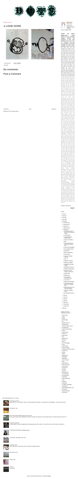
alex (71, 161)
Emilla (65, 110)
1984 (62, 95)
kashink (66, 49)
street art (71, 40)
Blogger (49, 476)
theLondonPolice (65, 375)
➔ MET (64, 241)
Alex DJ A (70, 22)
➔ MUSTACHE (66, 250)
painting (63, 40)
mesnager (63, 67)
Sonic (69, 150)
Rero (69, 86)
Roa (69, 145)
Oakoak (73, 138)
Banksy (63, 318)
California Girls (65, 324)
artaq (72, 164)
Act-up (73, 67)
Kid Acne (67, 63)
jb (74, 52)
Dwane (65, 109)
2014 (63, 214)
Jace (62, 63)
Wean (62, 159)
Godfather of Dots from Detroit (68, 349)
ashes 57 (73, 165)
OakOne (70, 138)
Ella (62, 110)
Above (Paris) (65, 315)
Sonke (74, 150)
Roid (71, 145)
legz (64, 184)
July (64, 295)
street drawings (71, 36)
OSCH (68, 138)
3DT (67, 95)
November (65, 224)
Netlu (67, 137)
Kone (64, 126)
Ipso (72, 119)
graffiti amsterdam (64, 176)
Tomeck (71, 155)
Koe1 (74, 124)
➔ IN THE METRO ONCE (68, 249)
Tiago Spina (68, 155)
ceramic (73, 169)
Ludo (74, 129)
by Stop (73, 89)
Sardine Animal (65, 366)
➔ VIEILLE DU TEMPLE (68, 239)
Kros (67, 126)
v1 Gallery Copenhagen (67, 384)
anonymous (63, 164)
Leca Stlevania (63, 127)
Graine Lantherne (68, 117)
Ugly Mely (64, 381)
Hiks (70, 118)
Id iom (69, 119)
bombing (67, 40)
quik (67, 192)
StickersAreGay (65, 372)
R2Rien (70, 65)
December (65, 222)
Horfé (74, 51)
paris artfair (73, 189)
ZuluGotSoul (64, 392)
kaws (68, 91)
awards (62, 166)
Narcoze (62, 136)
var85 (68, 94)
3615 (65, 95)
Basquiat (64, 99)
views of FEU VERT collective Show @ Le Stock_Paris (21, 415)
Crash (65, 104)
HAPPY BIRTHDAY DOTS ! (68, 293)
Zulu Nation (64, 161)
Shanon (68, 147)
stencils (69, 38)
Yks (74, 159)
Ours (65, 71)
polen (69, 190)
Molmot (67, 53)
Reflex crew (70, 143)
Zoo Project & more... (14, 452)
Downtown (68, 108)
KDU (67, 123)
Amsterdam (63, 68)
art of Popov (68, 164)
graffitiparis (66, 43)
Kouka (68, 79)
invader (67, 46)
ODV (63, 138)
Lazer (74, 126)
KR (65, 79)
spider (64, 194)
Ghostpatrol (66, 115)
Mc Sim (69, 57)
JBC (74, 70)
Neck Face (63, 84)
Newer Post (6, 109)
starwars (66, 194)
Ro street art (72, 86)
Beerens (67, 99)
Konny (62, 52)
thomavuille (63, 199)
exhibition (71, 58)
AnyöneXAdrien (63, 98)
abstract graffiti (67, 66)
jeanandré (73, 180)
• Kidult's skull (12, 459)
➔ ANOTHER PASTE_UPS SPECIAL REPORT (68, 288)
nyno (71, 188)
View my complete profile (66, 29)
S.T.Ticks (62, 146)
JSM (61, 79)
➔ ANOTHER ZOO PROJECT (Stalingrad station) (20, 430)
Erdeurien (67, 70)
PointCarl (67, 85)
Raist (66, 143)
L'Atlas (70, 126)
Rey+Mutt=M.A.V (71, 71)
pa (65, 189)
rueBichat (62, 193)
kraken (66, 183)
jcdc (74, 179)
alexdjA (73, 161)
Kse (70, 63)
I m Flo (66, 119)
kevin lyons (72, 66)
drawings (66, 42)
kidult (69, 49)
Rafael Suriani (65, 86)
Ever (74, 110)
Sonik (71, 150)
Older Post (54, 109)
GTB (72, 114)
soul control (68, 67)
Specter (64, 151)
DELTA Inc (64, 333)
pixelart (62, 94)
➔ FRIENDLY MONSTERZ (68, 268)
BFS (71, 98)
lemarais (66, 184)
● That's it (12, 467)
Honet (70, 77)
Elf (61, 110)
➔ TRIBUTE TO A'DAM (68, 260)
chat (61, 170)
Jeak (64, 79)
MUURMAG (64, 356)
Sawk (66, 147)
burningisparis (63, 169)
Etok (70, 110)
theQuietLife (64, 376)
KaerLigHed (73, 123)
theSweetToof (63, 198)
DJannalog (70, 105)
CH (63, 103)
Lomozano (66, 80)
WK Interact (64, 389)
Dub (74, 108)
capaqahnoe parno (64, 90)
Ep (66, 110)
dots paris (72, 47)
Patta (63, 361)
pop (74, 190)
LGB (71, 126)
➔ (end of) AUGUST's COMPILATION (67, 237)
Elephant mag (65, 338)
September (65, 228)
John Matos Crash (67, 122)
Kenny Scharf (63, 124)
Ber (69, 99)
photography (63, 48)
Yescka (71, 159)
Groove (73, 62)
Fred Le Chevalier (65, 347)
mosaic (73, 185)
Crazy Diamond (69, 104)
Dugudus (62, 109)
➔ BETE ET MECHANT (68, 252)
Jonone (64, 63)
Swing (68, 72)
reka (69, 192)
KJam (69, 123)
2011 (63, 219)
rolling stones (72, 192)
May (64, 298)
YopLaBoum (67, 89)
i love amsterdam (70, 52)
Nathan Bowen (69, 136)
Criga (74, 104)
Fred (68, 114)
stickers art (63, 36)
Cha (67, 103)
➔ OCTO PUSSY (66, 254)
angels (70, 89)
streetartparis (72, 43)
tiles (65, 199)
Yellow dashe (67, 159)
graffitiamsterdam (72, 176)
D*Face (63, 330)
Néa (74, 137)
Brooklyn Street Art (66, 322)
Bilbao (72, 99)
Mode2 (73, 132)
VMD (66, 156)
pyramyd (64, 192)
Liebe (71, 127)
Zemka (73, 160)
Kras (66, 126)
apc (65, 164)
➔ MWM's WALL (66, 275)
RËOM (73, 145)
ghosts (68, 175)
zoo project (68, 44)
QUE (74, 142)
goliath (73, 175)
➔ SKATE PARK (66, 273)
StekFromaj (68, 151)
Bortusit (73, 100)
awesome (65, 166)
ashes (70, 165)
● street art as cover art (14, 400)
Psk (69, 142)
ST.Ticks (69, 146)
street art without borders (70, 56)
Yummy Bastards (64, 160)
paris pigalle (63, 190)
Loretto (70, 128)
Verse (62, 157)
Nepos (62, 65)
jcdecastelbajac (63, 180)
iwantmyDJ (70, 179)
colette (65, 58)
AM (61, 76)
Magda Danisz (65, 355)
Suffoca (71, 151)
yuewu (62, 202)
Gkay (71, 115)
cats (71, 169)
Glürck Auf (62, 117)
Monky (73, 133)
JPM (74, 77)
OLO (70, 84)
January (65, 306)
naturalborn (63, 188)
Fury (70, 114)
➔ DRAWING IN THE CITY (68, 267)
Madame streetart (70, 131)
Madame (65, 57)
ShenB (73, 147)
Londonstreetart (71, 80)
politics (72, 190)
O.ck (61, 138)
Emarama (64, 339)
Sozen (62, 151)
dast (66, 52)
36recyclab (63, 61)
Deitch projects (65, 332)
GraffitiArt (71, 70)
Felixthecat (62, 77)
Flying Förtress (65, 346)
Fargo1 (66, 113)
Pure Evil (71, 142)
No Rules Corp (70, 137)
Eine (63, 336)
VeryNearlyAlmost (66, 157)
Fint (69, 51)
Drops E (71, 108)
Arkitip (63, 316)
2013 (63, 215)
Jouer (62, 123)
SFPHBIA (65, 146)
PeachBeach (63, 141)
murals (62, 43)
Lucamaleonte (69, 129)
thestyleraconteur (72, 198)
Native (74, 136)
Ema (64, 70)
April (64, 300)
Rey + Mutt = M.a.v (66, 364)
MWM (67, 81)
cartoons (67, 169)
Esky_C (68, 110)
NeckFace (62, 137)
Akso (62, 53)
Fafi (69, 112)
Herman (62, 118)
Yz (67, 160)
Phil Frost (73, 141)
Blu (62, 321)
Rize (64, 145)
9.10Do (67, 61)
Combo (69, 68)
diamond (73, 90)
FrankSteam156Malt (64, 114)
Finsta (63, 344)
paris (73, 39)
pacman (69, 93)
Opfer (63, 140)
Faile (71, 112)
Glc (71, 51)
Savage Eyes (64, 367)
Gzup (74, 117)
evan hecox (72, 171)
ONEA (66, 138)
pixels (67, 190)
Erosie (62, 57)
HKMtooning (67, 77)
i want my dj (68, 54)
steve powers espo (71, 194)
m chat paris (72, 42)
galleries (67, 174)
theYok (67, 198)
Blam (71, 100)
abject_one (68, 161)
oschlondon (63, 189)
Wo (64, 159)
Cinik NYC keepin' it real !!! (67, 326)
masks (62, 93)
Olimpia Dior (64, 358)
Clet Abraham (68, 48)
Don (65, 108)
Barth (62, 99)
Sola (61, 150)
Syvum (68, 152)
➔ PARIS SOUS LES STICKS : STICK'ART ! (68, 271)
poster (62, 192)
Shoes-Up (64, 370)
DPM (74, 105)
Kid (72, 124)
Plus (64, 142)
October (65, 226)
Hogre (73, 118)
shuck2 (73, 193)
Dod (63, 108)
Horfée (64, 53)
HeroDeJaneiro (66, 118)
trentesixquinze (69, 199)
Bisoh (64, 100)
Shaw (71, 147)
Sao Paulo (63, 147)
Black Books (67, 100)
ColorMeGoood (65, 327)
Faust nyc (72, 113)
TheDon (64, 155)
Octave (70, 53)
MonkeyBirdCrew (63, 133)
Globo (74, 115)
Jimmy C (62, 122)
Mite (71, 132)
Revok (62, 145)
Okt (61, 140)
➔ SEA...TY (65, 258)
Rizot (67, 145)
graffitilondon (63, 178)
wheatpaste (63, 46)
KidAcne (64, 352)
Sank (74, 146)
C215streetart (67, 76)
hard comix (71, 178)
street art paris (68, 33)
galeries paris (63, 174)
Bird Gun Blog (65, 319)
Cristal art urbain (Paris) (67, 329)
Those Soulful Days (66, 378)
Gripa (72, 117)
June (64, 297)
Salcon (62, 72)
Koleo (62, 126)
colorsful (64, 170)
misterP (71, 185)
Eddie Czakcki (72, 109)
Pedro (69, 141)
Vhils (70, 157)
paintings (73, 93)
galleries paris (70, 174)
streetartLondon (64, 75)
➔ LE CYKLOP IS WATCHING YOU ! (67, 278)
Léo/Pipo (62, 131)
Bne (66, 68)
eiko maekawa (67, 171)
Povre (71, 85)
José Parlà (73, 122)
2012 (63, 217)
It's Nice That (64, 350)
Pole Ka (66, 142)
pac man (67, 189)
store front (65, 94)
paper (70, 189)
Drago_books (64, 335)
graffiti (7, 65)
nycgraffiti (67, 188)
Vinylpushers (64, 386)
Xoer (61, 89)
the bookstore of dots (68, 39)
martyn (73, 91)
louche (62, 185)
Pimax (65, 65)
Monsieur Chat (71, 81)
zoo (63, 202)
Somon (66, 150)
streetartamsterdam (71, 75)
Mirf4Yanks (69, 132)
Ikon (72, 77)
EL (69, 109)
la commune (72, 183)
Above (70, 61)
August (65, 229)
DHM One (65, 105)
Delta (62, 108)
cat (69, 169)
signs (62, 194)
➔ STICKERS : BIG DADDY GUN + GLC (18, 437)
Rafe (64, 143)
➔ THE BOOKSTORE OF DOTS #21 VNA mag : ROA (68, 244)
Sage (72, 146)
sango (65, 193)
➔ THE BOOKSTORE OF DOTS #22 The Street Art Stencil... (69, 232)
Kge (70, 124)
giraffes (70, 175)
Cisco (71, 103)
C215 (64, 47)
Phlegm (62, 142)
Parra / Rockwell (65, 359)
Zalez (69, 160)
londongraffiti (72, 184)
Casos (65, 103)
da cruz (67, 58)
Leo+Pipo (73, 63)
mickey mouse (67, 185)
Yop (63, 89)
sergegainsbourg (69, 193)
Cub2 (62, 105)
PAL (69, 140)
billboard (70, 166)
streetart (63, 51)
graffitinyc (67, 178)
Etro (72, 110)
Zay (71, 160)
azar (68, 166)
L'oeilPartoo (71, 79)
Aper (67, 98)
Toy (72, 72)
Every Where (63, 112)
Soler (64, 150)
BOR (74, 98)
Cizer (70, 76)
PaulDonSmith (72, 140)
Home (30, 109)
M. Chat (65, 81)
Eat (72, 76)
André (63, 76)
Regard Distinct (65, 363)
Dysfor (68, 109)
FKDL (66, 62)
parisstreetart (72, 46)
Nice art (67, 84)
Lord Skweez (66, 128)
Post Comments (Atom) (13, 111)
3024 (63, 95)
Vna (74, 157)
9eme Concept (72, 95)
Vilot (72, 157)
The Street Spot (65, 373)
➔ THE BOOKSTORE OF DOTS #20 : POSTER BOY (68, 284)
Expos (67, 112)
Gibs (69, 115)
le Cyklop (70, 91)
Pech (66, 141)
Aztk (69, 98)
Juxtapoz (64, 123)
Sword (66, 152)
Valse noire (70, 156)
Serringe (64, 369)
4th (68, 95)
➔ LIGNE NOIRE (66, 235)
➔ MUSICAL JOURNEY (68, 262)
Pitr (67, 65)
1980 (70, 94)
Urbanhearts (63, 156)
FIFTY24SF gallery (66, 343)
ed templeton (69, 170)
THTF (63, 380)
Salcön (65, 72)
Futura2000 (69, 62)
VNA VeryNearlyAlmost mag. (68, 387)
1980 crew (73, 94)
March (64, 302)
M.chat (65, 131)
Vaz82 (74, 156)
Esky (74, 76)
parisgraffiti (63, 44)
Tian (70, 72)
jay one (65, 91)
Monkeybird (69, 133)
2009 (63, 308)
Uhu (74, 155)
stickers (73, 44)
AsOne (67, 51)
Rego (74, 143)
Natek (65, 136)
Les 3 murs (68, 127)
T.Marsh (71, 152)
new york (65, 93)
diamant (69, 90)
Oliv (64, 52)
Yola (74, 72)
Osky (65, 140)
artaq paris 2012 (66, 165)
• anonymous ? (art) (14, 408)
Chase (69, 103)
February (65, 304)
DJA (68, 105)
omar (74, 188)
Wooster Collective (66, 390)
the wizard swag (72, 197)
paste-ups (64, 35)
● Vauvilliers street (13, 445)
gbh (65, 175)
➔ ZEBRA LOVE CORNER (68, 281)
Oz (67, 140)
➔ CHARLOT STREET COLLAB (67, 257)
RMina (62, 143)
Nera (65, 137)
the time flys (66, 197)
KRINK (62, 71)
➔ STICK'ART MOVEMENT (68, 247)
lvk (63, 185)
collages (63, 38)
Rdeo (67, 71)
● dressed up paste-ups (14, 422)
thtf (61, 47)
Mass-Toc (65, 132)
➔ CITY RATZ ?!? (66, 279)
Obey (68, 47)
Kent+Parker (68, 124)
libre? (69, 184)
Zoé (61, 161)
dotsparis (62, 91)
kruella (68, 183)
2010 (63, 221)
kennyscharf (63, 183)
